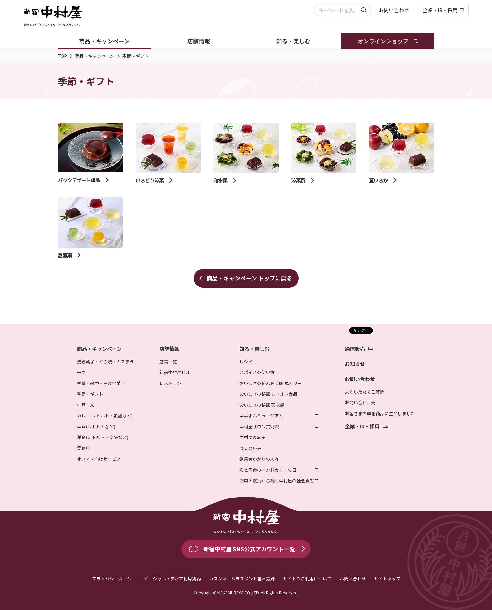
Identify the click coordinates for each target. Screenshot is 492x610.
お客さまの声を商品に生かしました (380, 413)
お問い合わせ (394, 10)
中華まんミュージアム (261, 415)
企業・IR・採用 (440, 10)
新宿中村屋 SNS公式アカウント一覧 (249, 549)
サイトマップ (387, 578)
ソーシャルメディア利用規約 (172, 578)
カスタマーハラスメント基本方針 (242, 578)
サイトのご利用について (307, 578)
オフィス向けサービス (99, 459)
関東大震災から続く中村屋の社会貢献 (276, 480)
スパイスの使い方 (257, 372)
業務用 (83, 448)
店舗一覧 (168, 361)
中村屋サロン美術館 (259, 426)
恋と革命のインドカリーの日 (268, 470)
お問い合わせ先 (360, 402)
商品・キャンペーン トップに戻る (249, 278)
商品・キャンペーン (94, 56)
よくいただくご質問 (364, 392)
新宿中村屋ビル (174, 372)
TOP (62, 56)
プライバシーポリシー (114, 578)
